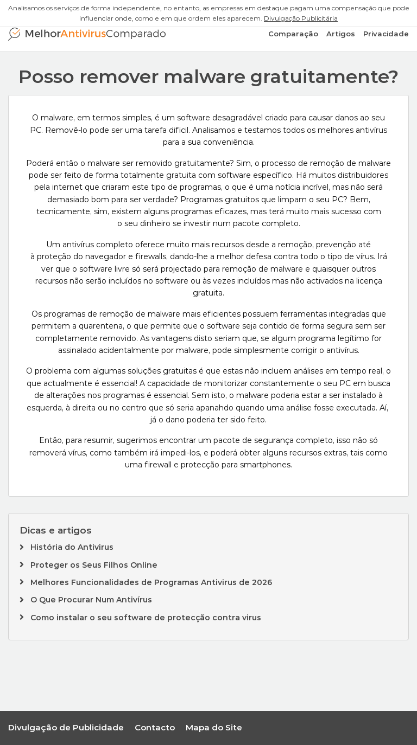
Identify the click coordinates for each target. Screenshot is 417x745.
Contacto (155, 727)
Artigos (340, 33)
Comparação (293, 33)
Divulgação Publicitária (301, 18)
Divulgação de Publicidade (66, 727)
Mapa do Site (214, 727)
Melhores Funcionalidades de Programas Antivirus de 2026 (151, 582)
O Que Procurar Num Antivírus (91, 600)
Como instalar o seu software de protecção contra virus (145, 617)
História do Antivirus (71, 547)
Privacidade (386, 33)
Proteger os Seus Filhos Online (93, 565)
